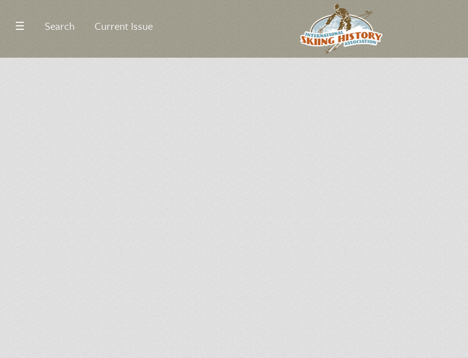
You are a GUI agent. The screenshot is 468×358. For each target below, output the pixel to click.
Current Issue (124, 25)
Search (60, 25)
